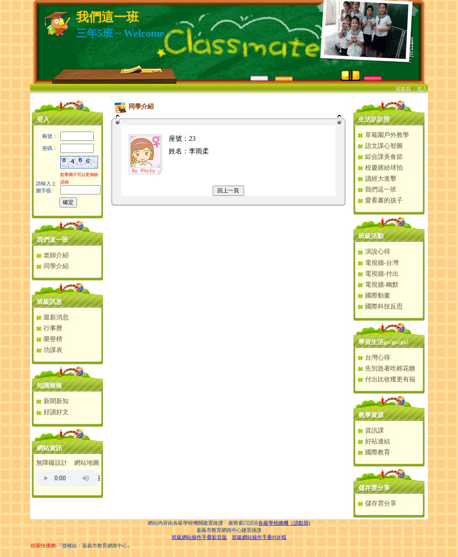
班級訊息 (49, 301)
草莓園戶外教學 (383, 135)
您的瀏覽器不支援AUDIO (67, 478)
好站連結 (373, 441)
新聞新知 (52, 401)
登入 (422, 89)
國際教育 (373, 452)
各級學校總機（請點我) (284, 523)
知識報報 (49, 385)
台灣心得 (373, 357)
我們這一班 (52, 239)
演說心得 (373, 251)
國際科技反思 (380, 306)
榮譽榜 (49, 339)
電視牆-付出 (378, 273)
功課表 (49, 350)
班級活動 (370, 236)
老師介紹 (52, 255)
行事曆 (49, 328)
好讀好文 (52, 412)
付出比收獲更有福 (386, 379)
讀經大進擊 (376, 178)
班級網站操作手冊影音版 (199, 537)
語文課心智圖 (380, 145)
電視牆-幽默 (378, 284)
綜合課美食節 (380, 156)
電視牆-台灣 (378, 262)
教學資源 (370, 415)
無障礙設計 (51, 462)
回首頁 (403, 89)
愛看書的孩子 (380, 200)
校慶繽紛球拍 (380, 167)
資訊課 (370, 430)
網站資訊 (49, 448)
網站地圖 (86, 462)
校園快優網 (43, 546)
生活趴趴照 (374, 119)
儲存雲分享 (374, 487)
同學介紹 (52, 266)
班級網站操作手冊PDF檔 (259, 537)
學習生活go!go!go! (383, 342)
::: (32, 97)
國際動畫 (373, 295)
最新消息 (52, 317)
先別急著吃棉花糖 (386, 368)
